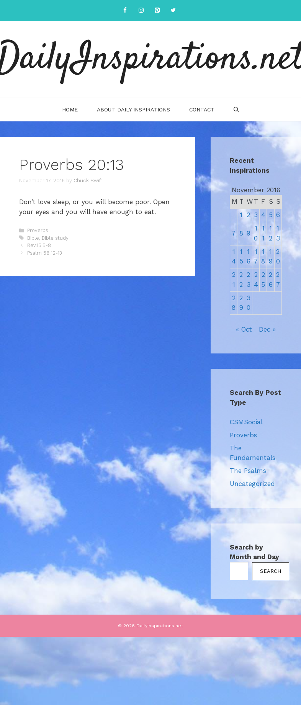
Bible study (55, 238)
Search (270, 571)
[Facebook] (124, 10)
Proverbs (37, 230)
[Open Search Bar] (236, 109)
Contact (201, 109)
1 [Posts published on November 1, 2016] (241, 215)
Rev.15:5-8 (39, 245)
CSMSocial (246, 422)
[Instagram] (140, 10)
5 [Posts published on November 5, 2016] (271, 215)
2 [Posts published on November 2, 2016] (248, 215)
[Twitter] (173, 10)
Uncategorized (252, 483)
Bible (33, 238)
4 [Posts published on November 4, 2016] (263, 215)
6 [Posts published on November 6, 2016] (278, 215)
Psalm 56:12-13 (44, 253)
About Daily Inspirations (133, 109)
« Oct (244, 329)
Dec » (267, 329)
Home (70, 109)
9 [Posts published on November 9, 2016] (248, 233)
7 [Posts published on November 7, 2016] (234, 233)
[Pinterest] (157, 10)
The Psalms (248, 470)
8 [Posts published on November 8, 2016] (241, 233)
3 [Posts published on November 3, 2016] (256, 215)
